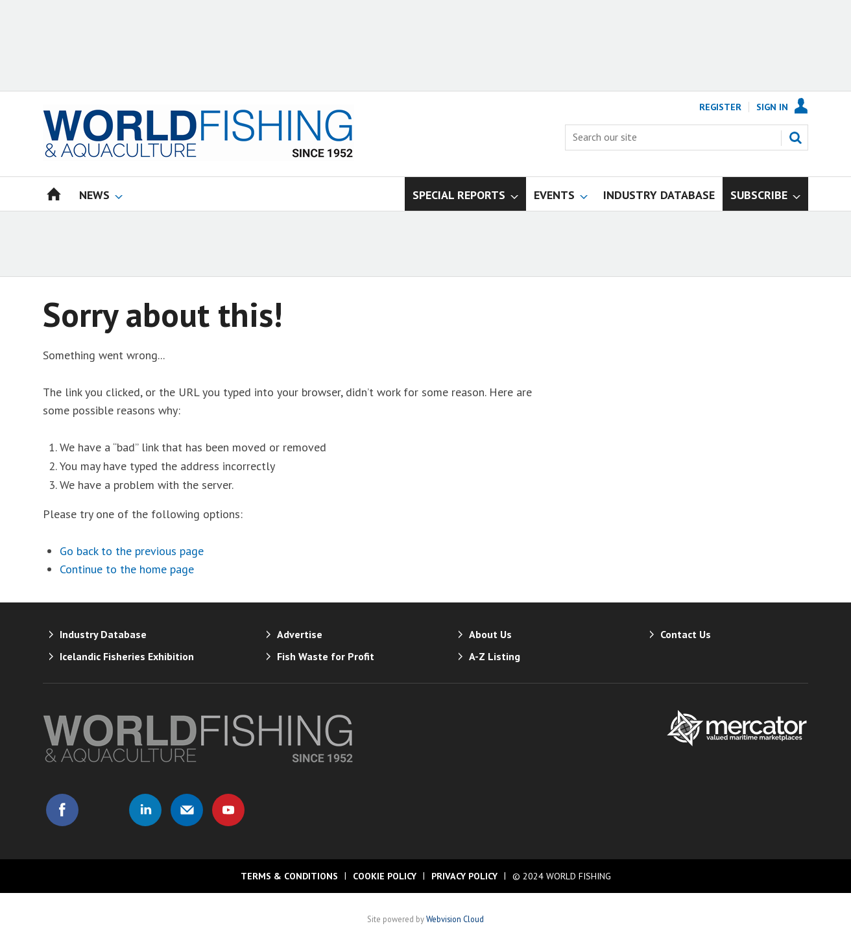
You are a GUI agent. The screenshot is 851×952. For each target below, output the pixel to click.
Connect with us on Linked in (145, 810)
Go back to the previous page (132, 550)
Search (795, 137)
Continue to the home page (127, 569)
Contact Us (685, 634)
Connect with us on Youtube (228, 810)
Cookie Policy (384, 876)
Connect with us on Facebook (62, 810)
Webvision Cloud (455, 919)
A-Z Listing (494, 656)
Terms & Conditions (289, 876)
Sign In (772, 107)
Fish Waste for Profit (325, 656)
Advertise (299, 634)
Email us (187, 810)
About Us (490, 634)
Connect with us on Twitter (104, 810)
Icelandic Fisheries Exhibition (127, 656)
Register (720, 107)
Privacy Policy (464, 876)
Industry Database (103, 634)
